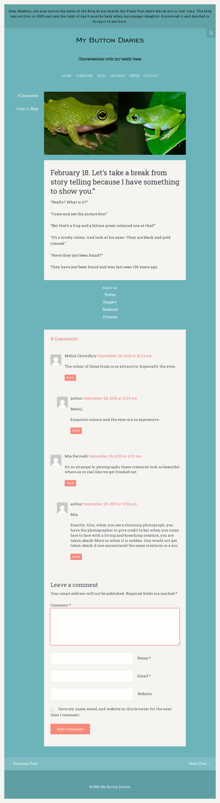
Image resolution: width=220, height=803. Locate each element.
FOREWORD (84, 76)
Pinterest (110, 317)
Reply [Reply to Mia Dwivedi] (70, 483)
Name (144, 658)
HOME (67, 76)
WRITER (134, 76)
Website (144, 693)
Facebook (110, 309)
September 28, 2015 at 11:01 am (115, 456)
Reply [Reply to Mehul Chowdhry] (70, 377)
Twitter (110, 295)
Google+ (110, 302)
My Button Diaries (110, 40)
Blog (34, 109)
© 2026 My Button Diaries (110, 787)
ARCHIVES (117, 76)
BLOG (101, 76)
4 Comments (28, 95)
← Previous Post (23, 763)
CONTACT (151, 76)
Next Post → (200, 763)
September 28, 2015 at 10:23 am (125, 355)
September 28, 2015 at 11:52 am (110, 503)
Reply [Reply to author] (76, 430)
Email (144, 675)
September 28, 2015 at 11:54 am (110, 398)
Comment (60, 605)
